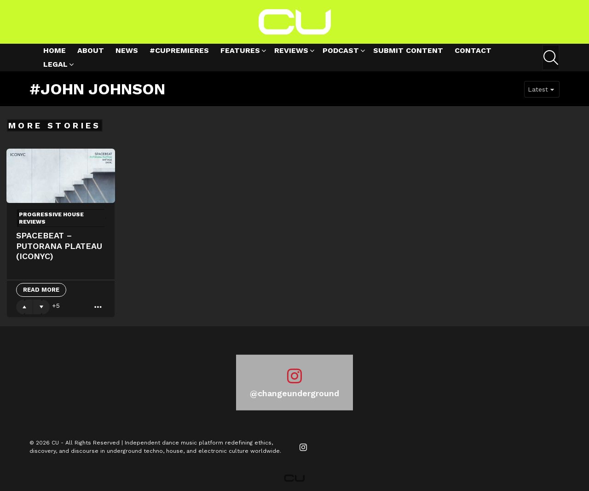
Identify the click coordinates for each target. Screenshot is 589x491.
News (126, 50)
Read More (41, 289)
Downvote (41, 307)
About (90, 50)
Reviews (291, 52)
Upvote (24, 307)
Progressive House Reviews (51, 218)
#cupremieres (179, 50)
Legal (55, 65)
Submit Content (408, 50)
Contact (473, 50)
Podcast (341, 52)
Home (54, 50)
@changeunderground (294, 393)
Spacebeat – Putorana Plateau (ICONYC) (59, 246)
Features (240, 52)
